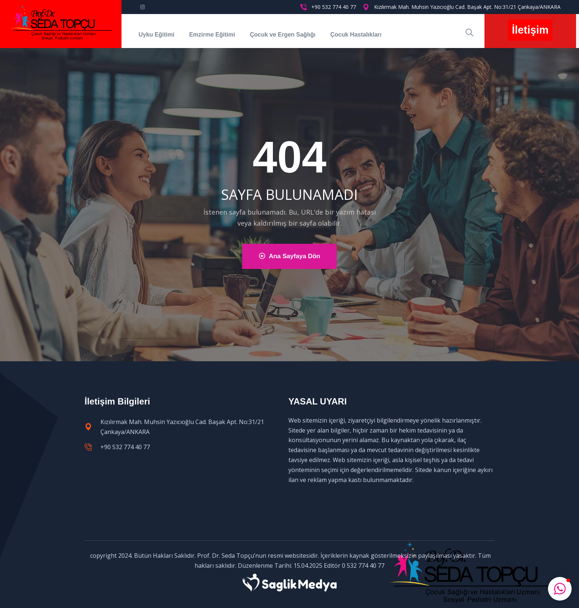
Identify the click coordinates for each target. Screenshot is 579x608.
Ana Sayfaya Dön (289, 256)
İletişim (530, 30)
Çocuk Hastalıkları (355, 34)
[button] (560, 589)
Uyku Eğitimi (156, 34)
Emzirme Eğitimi (212, 34)
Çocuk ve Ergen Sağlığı (283, 34)
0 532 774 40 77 (363, 565)
